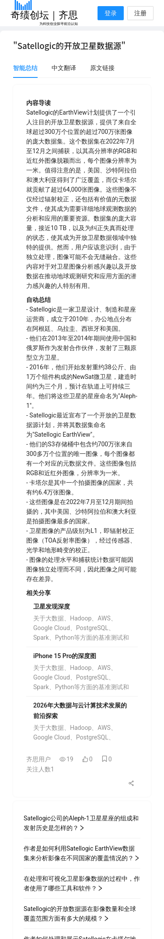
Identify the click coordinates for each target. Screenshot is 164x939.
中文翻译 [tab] (64, 67)
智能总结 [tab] (25, 67)
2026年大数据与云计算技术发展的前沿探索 (80, 710)
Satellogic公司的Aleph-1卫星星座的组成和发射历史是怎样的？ (81, 823)
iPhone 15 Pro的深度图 (64, 655)
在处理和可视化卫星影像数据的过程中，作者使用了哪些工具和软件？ (82, 883)
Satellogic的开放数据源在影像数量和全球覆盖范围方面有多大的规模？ (80, 913)
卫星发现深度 (51, 606)
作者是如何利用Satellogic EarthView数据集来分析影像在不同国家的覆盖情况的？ (82, 853)
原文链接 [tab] (102, 67)
